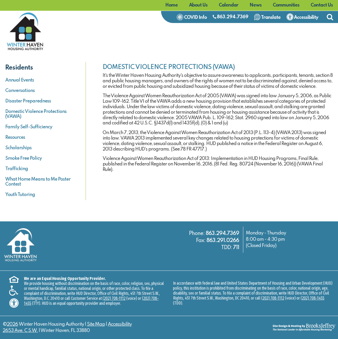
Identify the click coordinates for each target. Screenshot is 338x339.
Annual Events (19, 80)
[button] (329, 17)
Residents (19, 68)
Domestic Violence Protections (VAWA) (36, 114)
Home (171, 5)
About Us (198, 5)
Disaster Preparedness (28, 101)
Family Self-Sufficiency (28, 127)
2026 (12, 324)
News (256, 5)
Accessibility (120, 324)
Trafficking (16, 168)
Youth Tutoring (20, 194)
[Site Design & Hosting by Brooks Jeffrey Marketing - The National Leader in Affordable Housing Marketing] (293, 327)
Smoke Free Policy (23, 158)
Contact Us (322, 5)
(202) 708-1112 (114, 298)
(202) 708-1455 (312, 298)
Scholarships (18, 148)
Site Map (96, 324)
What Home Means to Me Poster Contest (37, 182)
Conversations (20, 90)
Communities (286, 5)
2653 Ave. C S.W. (20, 330)
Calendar (228, 5)
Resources (15, 137)
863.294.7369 (232, 17)
